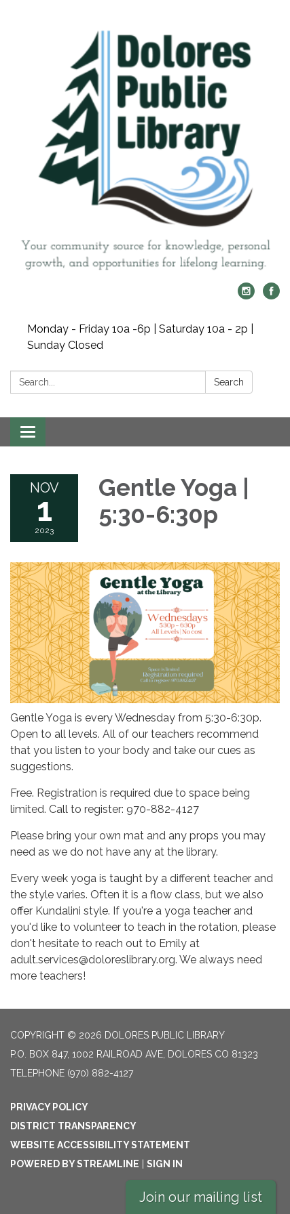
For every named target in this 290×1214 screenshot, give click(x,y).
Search (229, 382)
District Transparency (73, 1126)
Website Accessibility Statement (100, 1144)
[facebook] (271, 295)
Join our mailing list (200, 1197)
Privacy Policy (49, 1107)
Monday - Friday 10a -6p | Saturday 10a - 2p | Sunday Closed (140, 337)
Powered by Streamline (74, 1163)
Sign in (165, 1163)
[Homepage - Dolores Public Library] (145, 148)
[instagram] (246, 295)
